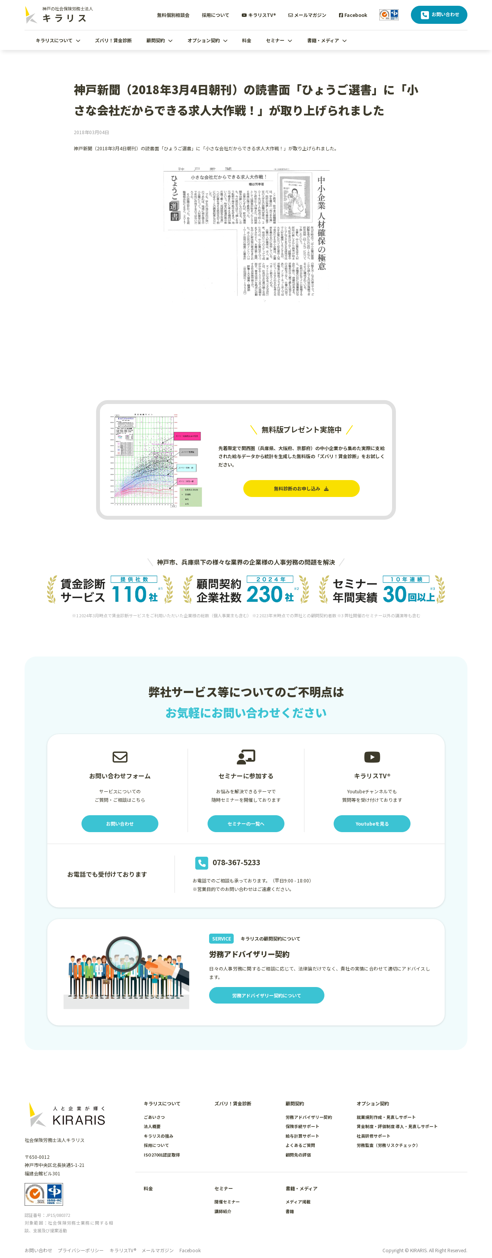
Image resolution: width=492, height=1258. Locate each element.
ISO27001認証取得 (162, 1155)
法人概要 (152, 1126)
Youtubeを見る (372, 823)
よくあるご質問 (300, 1145)
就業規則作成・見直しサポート (386, 1117)
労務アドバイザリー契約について (266, 995)
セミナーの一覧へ (246, 823)
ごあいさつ (154, 1117)
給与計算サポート (302, 1136)
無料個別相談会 (173, 15)
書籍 (290, 1211)
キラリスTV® (259, 15)
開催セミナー (227, 1201)
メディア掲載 (298, 1201)
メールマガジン (307, 15)
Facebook (353, 15)
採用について (215, 15)
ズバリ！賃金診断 (113, 40)
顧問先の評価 (298, 1155)
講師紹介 (222, 1211)
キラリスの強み (158, 1136)
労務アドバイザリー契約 (309, 1117)
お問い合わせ (439, 15)
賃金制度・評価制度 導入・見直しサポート (397, 1126)
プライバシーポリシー (81, 1250)
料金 (246, 40)
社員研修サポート (374, 1136)
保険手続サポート (302, 1126)
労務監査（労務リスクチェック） (388, 1145)
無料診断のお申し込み (301, 488)
